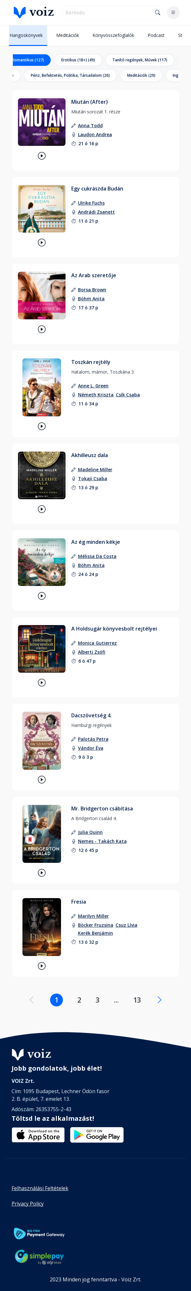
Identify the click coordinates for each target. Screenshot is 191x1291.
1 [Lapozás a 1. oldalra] (56, 999)
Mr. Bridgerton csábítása (102, 808)
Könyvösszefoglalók (113, 35)
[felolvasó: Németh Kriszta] (96, 395)
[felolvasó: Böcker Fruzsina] (95, 925)
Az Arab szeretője (93, 275)
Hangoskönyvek (26, 35)
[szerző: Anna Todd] (90, 125)
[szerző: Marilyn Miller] (93, 916)
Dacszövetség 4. (91, 715)
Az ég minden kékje (95, 541)
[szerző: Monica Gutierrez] (97, 643)
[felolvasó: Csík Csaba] (128, 395)
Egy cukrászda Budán (97, 188)
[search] (107, 12)
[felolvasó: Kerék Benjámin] (95, 933)
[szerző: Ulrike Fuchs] (91, 203)
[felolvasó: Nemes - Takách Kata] (102, 841)
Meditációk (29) (141, 75)
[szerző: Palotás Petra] (93, 739)
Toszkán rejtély (90, 362)
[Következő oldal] (159, 1000)
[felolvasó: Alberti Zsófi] (91, 652)
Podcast (156, 35)
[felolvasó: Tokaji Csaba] (92, 478)
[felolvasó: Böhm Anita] (91, 299)
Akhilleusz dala (89, 455)
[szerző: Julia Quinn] (90, 832)
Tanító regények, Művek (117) (139, 60)
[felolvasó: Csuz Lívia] (126, 925)
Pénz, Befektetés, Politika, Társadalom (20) (70, 75)
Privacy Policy (28, 1203)
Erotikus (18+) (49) (78, 60)
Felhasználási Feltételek (40, 1188)
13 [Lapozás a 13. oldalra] (137, 999)
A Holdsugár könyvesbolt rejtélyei (114, 628)
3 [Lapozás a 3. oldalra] (98, 999)
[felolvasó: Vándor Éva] (90, 748)
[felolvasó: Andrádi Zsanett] (96, 212)
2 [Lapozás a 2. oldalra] (79, 999)
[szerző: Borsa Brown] (92, 290)
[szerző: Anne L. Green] (93, 386)
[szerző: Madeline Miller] (95, 469)
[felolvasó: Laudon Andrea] (95, 134)
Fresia (78, 901)
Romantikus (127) (28, 60)
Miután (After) (89, 101)
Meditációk (67, 35)
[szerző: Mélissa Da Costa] (97, 556)
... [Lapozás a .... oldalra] (116, 999)
